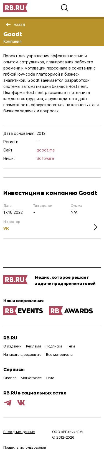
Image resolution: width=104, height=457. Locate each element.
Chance (9, 378)
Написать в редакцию (22, 354)
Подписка (54, 346)
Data (50, 378)
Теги (71, 346)
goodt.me (46, 150)
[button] (64, 7)
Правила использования (24, 447)
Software (45, 158)
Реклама (33, 346)
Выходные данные (19, 431)
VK (6, 228)
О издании (12, 346)
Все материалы (59, 354)
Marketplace (31, 378)
